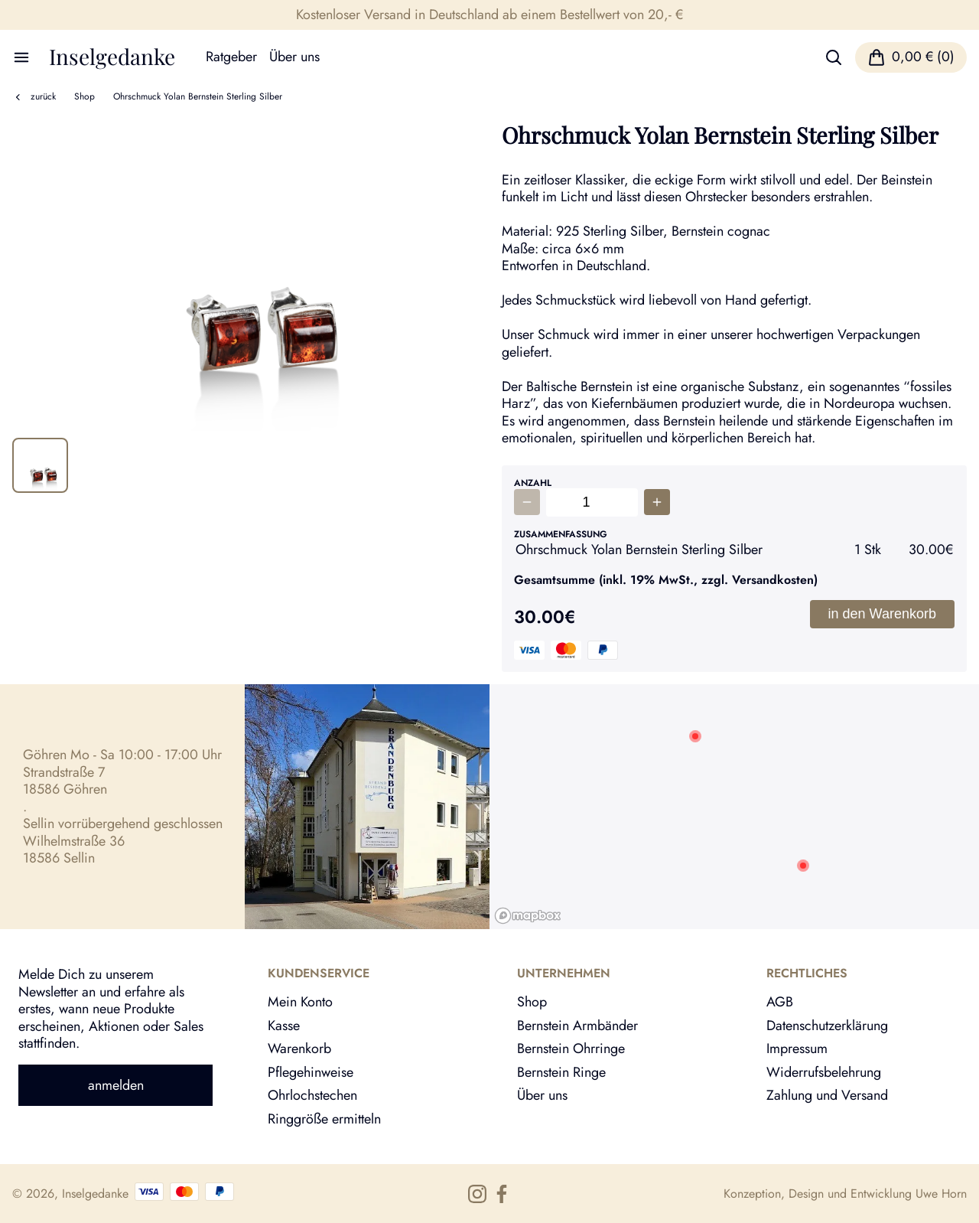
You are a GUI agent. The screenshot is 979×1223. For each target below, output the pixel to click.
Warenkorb (299, 1048)
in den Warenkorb (882, 613)
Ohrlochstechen (312, 1095)
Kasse (284, 1025)
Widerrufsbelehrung (823, 1072)
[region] (734, 806)
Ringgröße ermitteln (324, 1119)
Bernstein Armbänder (577, 1025)
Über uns (294, 57)
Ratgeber (231, 57)
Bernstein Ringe (561, 1072)
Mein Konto (300, 1002)
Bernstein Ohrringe (571, 1048)
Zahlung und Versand (827, 1095)
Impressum (797, 1048)
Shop (84, 96)
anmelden (116, 1085)
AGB (779, 1002)
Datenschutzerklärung (827, 1025)
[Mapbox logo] (527, 916)
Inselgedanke (112, 56)
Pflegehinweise (310, 1072)
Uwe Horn (941, 1193)
